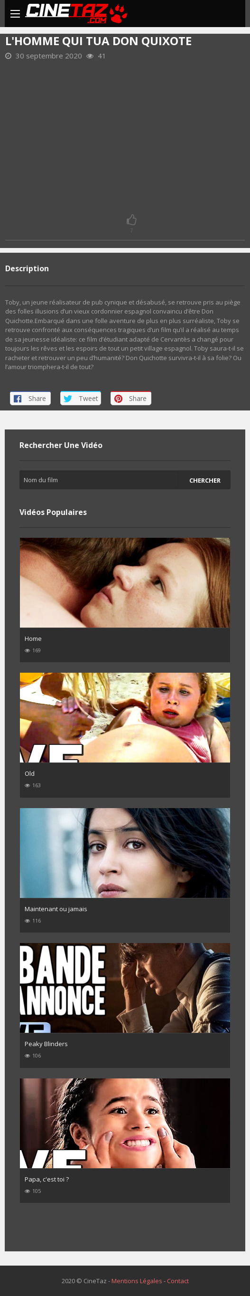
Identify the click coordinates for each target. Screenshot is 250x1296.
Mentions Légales (136, 1281)
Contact (178, 1281)
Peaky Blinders (46, 1043)
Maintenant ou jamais (56, 909)
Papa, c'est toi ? (47, 1179)
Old (30, 773)
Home (33, 638)
